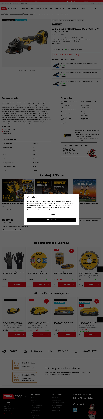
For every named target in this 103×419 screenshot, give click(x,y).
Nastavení (51, 214)
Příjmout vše (51, 220)
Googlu (49, 205)
